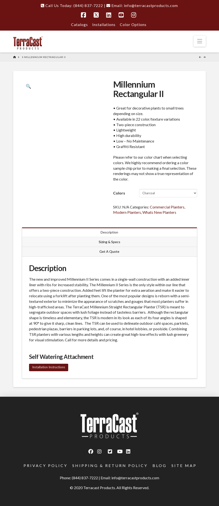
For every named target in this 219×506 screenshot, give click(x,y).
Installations (104, 24)
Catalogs (79, 24)
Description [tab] (109, 232)
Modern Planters (127, 212)
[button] (200, 41)
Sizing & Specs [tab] (109, 242)
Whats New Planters (159, 212)
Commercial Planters (167, 207)
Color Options (133, 24)
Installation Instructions (48, 367)
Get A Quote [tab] (109, 251)
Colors (119, 193)
